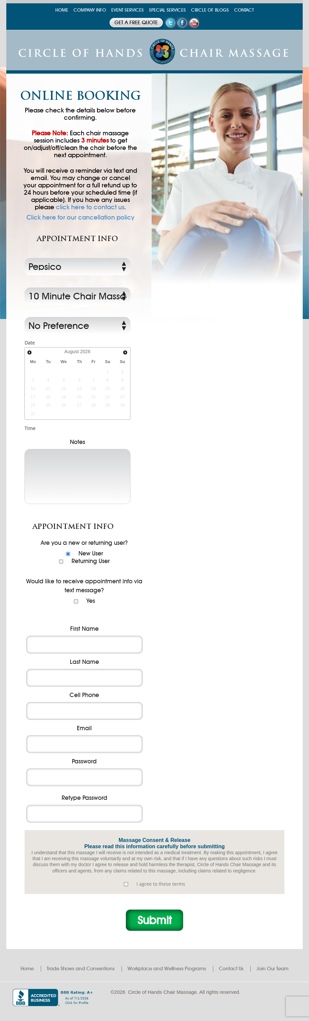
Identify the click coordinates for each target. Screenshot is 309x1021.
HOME (61, 10)
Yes (90, 601)
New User (90, 553)
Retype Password (84, 797)
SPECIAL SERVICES (167, 10)
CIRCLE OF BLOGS (210, 10)
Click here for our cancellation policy (80, 217)
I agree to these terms (160, 884)
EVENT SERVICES (127, 10)
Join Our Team (272, 969)
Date (30, 343)
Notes (77, 442)
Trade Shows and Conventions (81, 969)
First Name (84, 628)
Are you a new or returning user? (84, 542)
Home (27, 969)
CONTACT (244, 10)
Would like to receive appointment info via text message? (84, 586)
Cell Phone (84, 695)
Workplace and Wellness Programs (167, 969)
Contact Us (231, 969)
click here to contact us (90, 207)
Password (84, 761)
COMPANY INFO (90, 10)
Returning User (91, 561)
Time (30, 428)
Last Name (84, 662)
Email (84, 728)
